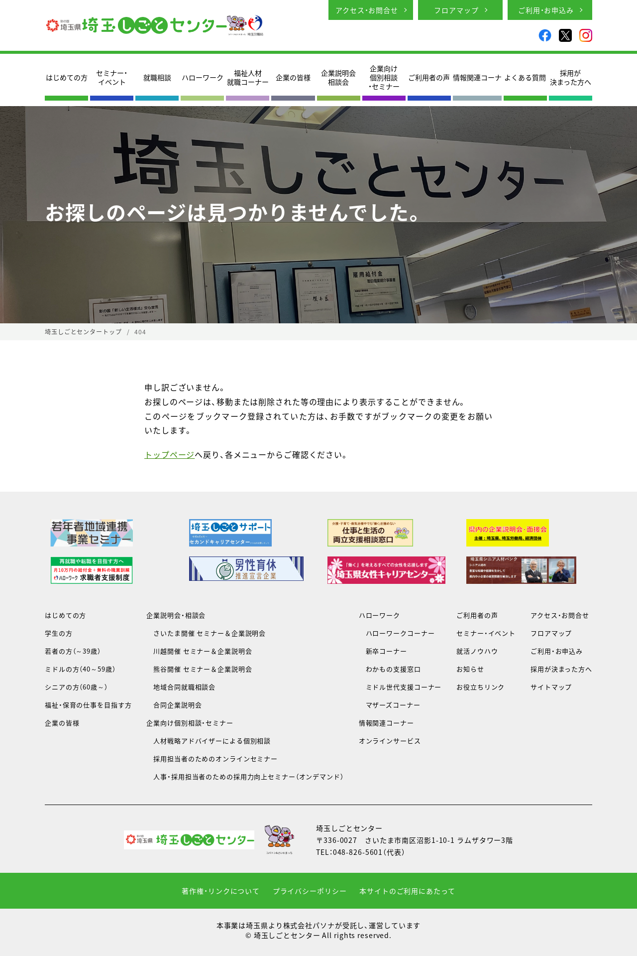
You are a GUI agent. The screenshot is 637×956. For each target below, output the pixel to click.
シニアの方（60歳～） (76, 686)
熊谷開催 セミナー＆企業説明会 (199, 669)
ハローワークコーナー (397, 633)
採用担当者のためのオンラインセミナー (212, 758)
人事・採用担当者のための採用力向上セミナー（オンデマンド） (244, 776)
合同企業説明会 (174, 704)
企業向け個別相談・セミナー (384, 77)
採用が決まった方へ (570, 77)
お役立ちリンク (480, 686)
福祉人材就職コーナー (248, 77)
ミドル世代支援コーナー (400, 686)
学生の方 (59, 633)
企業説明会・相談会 (176, 615)
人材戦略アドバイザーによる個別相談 (208, 740)
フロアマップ (456, 10)
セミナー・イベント (111, 77)
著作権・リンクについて (221, 891)
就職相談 (157, 77)
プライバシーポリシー (310, 891)
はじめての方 (67, 77)
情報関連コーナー (386, 722)
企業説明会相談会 (338, 77)
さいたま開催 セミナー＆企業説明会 (206, 633)
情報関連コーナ (477, 77)
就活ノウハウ (477, 651)
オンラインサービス (390, 740)
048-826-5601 (358, 852)
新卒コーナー (383, 651)
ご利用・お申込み (546, 10)
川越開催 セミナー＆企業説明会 (199, 651)
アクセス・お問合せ (366, 10)
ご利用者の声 (429, 77)
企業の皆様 (293, 77)
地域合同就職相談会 (180, 686)
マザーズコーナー (390, 704)
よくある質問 (525, 77)
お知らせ (470, 669)
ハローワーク (202, 77)
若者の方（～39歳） (73, 651)
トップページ (169, 454)
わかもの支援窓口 (390, 669)
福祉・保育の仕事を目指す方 (88, 704)
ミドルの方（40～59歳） (80, 669)
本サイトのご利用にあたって (407, 891)
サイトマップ (551, 686)
